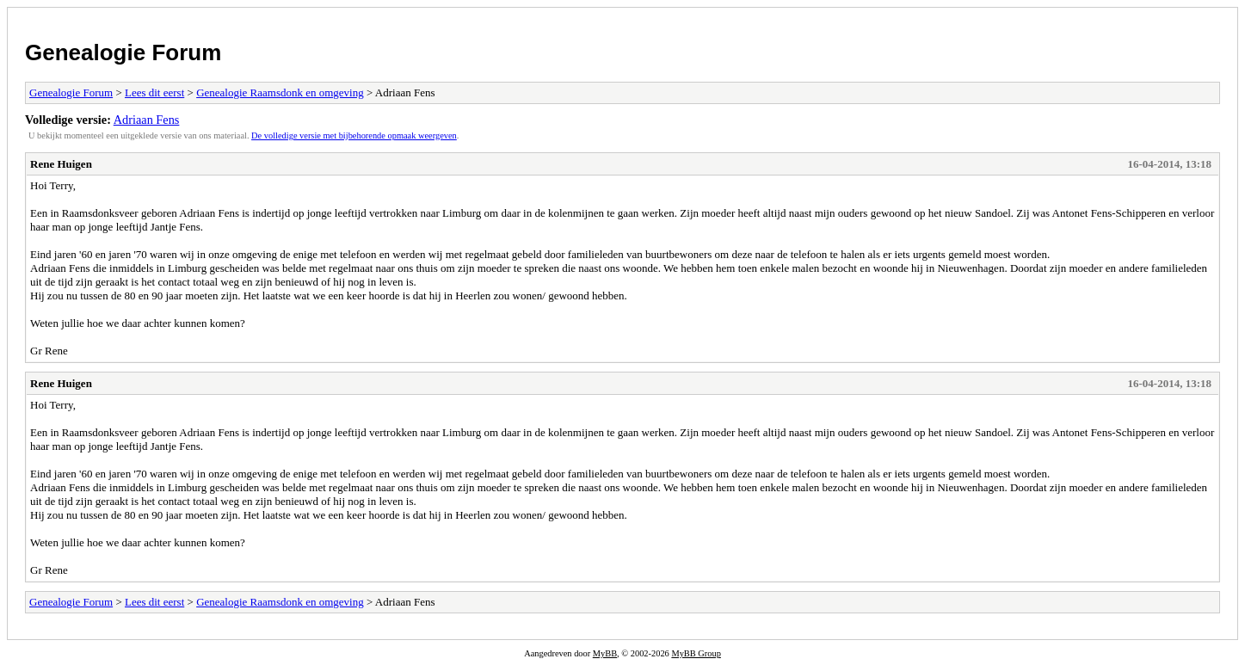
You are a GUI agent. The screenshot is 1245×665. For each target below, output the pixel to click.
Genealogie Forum (123, 52)
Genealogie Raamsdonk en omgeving (280, 92)
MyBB (605, 653)
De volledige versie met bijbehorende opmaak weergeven (354, 135)
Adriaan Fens (147, 119)
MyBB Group (695, 653)
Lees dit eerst (154, 92)
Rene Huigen (61, 163)
